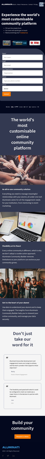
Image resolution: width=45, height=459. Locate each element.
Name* (4, 53)
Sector (4, 85)
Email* (4, 61)
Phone (4, 77)
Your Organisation (7, 69)
